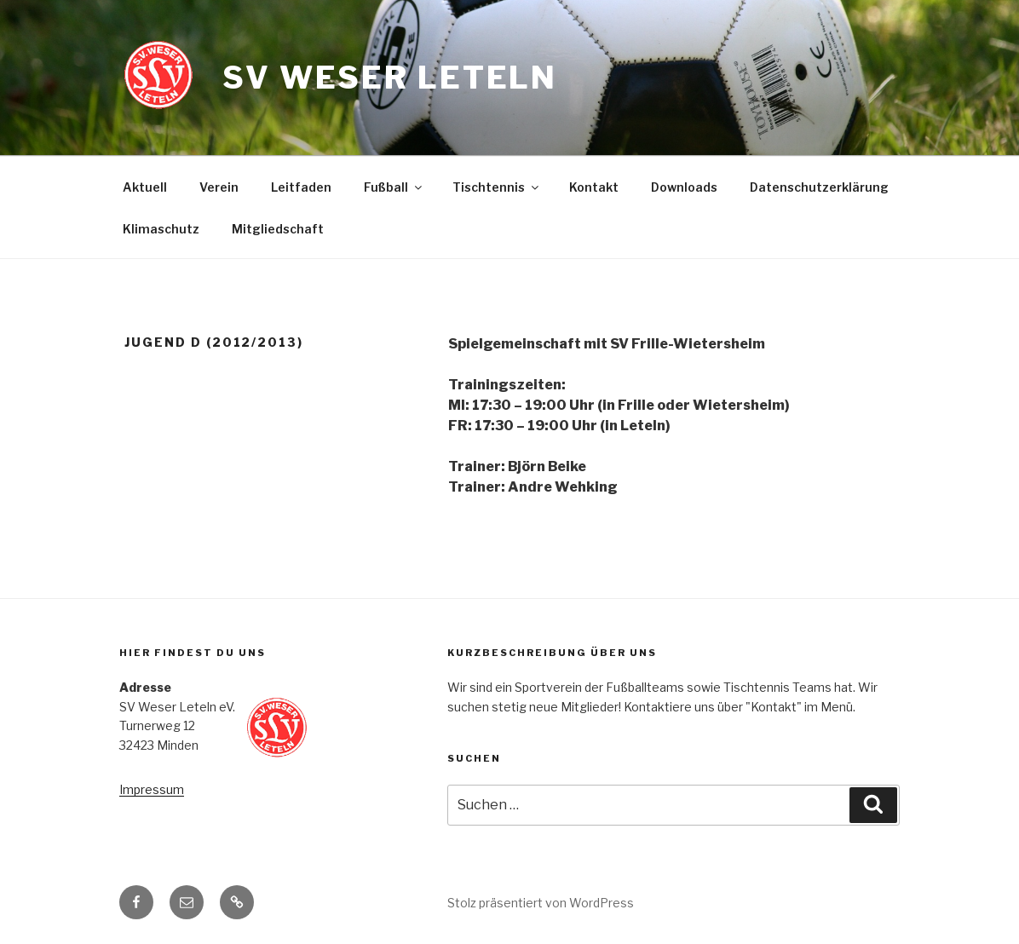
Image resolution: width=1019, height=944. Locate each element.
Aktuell (145, 187)
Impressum (151, 789)
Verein (219, 187)
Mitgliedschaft (278, 229)
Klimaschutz (161, 229)
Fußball (394, 187)
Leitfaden (301, 187)
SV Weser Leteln (389, 77)
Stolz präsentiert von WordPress (540, 902)
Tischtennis (496, 187)
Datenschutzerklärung (819, 187)
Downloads (684, 187)
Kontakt (594, 187)
